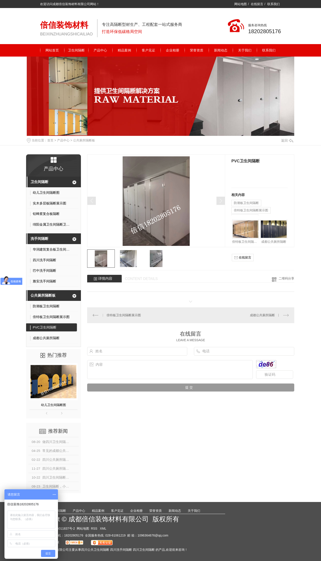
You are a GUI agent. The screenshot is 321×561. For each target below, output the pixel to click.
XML (103, 528)
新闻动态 (220, 50)
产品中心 (100, 50)
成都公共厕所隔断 (273, 241)
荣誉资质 (196, 50)
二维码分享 (286, 278)
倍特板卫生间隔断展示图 (251, 210)
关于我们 (244, 50)
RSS (94, 528)
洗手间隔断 (39, 239)
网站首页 (52, 50)
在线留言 (257, 4)
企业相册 (172, 50)
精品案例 (124, 50)
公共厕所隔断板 (84, 140)
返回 (287, 140)
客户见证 (148, 50)
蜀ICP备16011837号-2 (59, 528)
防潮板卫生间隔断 (246, 203)
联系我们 (273, 4)
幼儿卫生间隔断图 (53, 405)
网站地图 (240, 4)
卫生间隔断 (76, 50)
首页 (50, 140)
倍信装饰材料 (64, 25)
